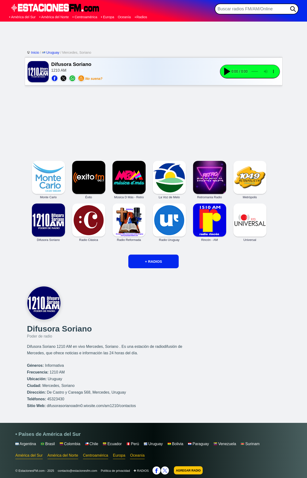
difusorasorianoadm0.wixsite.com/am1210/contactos (91, 406)
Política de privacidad (115, 470)
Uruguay (51, 52)
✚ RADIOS (141, 470)
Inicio (33, 52)
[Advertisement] (153, 35)
